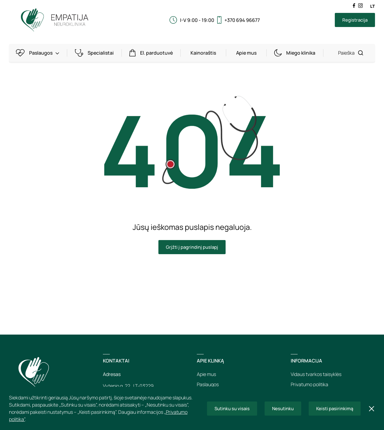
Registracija (355, 20)
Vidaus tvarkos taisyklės (316, 374)
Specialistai (95, 53)
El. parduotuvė (152, 53)
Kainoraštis (203, 53)
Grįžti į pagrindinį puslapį (192, 247)
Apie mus (246, 53)
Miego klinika (296, 53)
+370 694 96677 (242, 20)
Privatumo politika (309, 384)
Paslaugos (38, 53)
